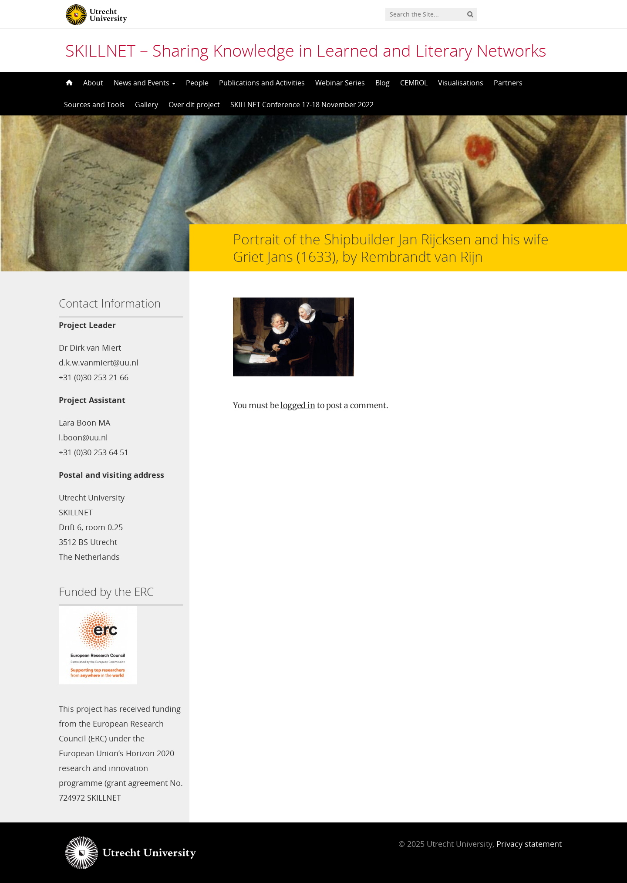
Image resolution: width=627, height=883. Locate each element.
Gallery (146, 104)
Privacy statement (529, 844)
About (93, 83)
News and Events (144, 83)
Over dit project (194, 104)
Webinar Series (340, 83)
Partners (508, 83)
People (197, 83)
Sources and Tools (94, 104)
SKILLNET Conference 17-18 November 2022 (302, 104)
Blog (382, 83)
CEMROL (414, 83)
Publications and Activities (262, 83)
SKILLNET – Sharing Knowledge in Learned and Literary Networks (305, 50)
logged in (297, 405)
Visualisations (460, 83)
